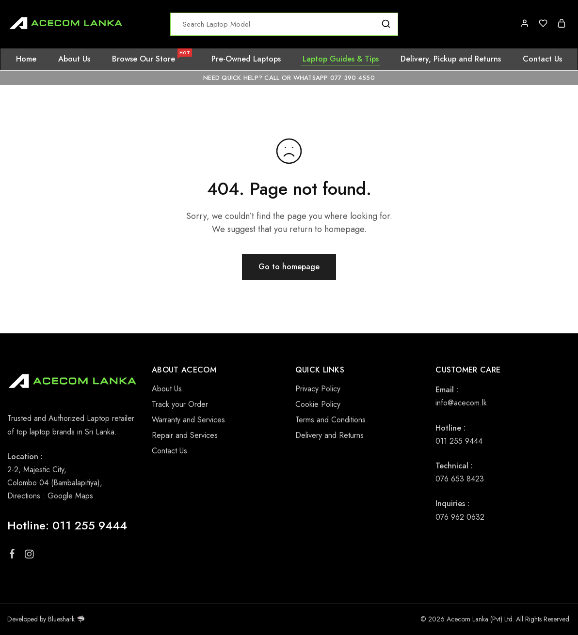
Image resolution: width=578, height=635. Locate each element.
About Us (74, 59)
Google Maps (70, 495)
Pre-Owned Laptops (246, 59)
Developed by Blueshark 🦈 (46, 619)
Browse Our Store (151, 59)
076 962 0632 (459, 517)
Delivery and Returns (329, 435)
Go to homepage (289, 266)
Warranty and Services (188, 419)
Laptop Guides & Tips (341, 59)
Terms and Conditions (330, 419)
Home (26, 59)
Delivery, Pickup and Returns (451, 59)
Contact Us (542, 59)
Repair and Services (185, 435)
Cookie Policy (317, 404)
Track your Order (180, 404)
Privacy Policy (317, 388)
